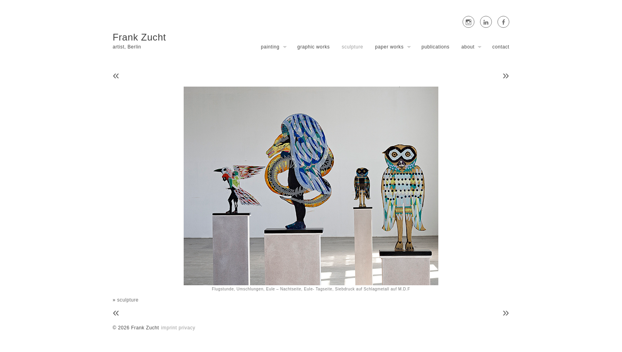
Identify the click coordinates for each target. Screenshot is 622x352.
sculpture (352, 47)
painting (270, 47)
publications (436, 47)
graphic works (314, 47)
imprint (169, 328)
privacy (187, 328)
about (467, 47)
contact (500, 47)
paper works (389, 47)
